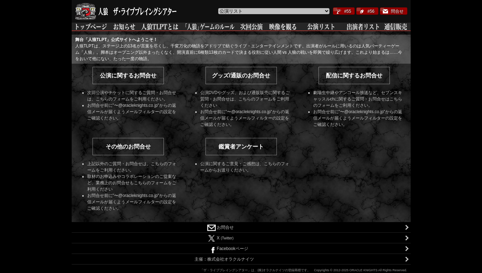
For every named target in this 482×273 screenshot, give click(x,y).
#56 (370, 11)
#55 (347, 11)
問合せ (397, 11)
